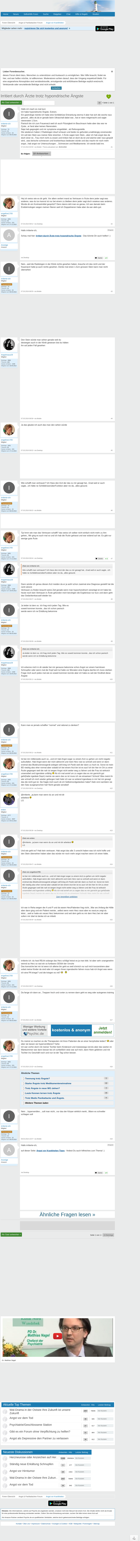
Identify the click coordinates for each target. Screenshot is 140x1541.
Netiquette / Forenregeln (83, 1524)
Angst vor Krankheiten (55, 1496)
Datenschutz (46, 1524)
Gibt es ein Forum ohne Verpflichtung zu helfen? (40, 1431)
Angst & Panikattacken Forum (30, 1496)
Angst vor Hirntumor (22, 1470)
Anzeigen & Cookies (59, 1524)
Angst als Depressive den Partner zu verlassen (39, 1438)
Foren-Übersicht (8, 1496)
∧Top (134, 1538)
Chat (68, 14)
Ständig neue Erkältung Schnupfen (31, 1464)
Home (5, 14)
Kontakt (19, 1524)
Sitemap (96, 1524)
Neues (16, 14)
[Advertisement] (47, 703)
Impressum (35, 1524)
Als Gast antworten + (11, 102)
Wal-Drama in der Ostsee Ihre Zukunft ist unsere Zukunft (45, 1477)
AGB (70, 1524)
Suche (46, 14)
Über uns (26, 1524)
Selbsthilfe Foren (31, 14)
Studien (96, 14)
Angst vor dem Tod (21, 1418)
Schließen (56, 88)
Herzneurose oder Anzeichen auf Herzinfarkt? (38, 1457)
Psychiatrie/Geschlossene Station (31, 1424)
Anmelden (108, 18)
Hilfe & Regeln (81, 14)
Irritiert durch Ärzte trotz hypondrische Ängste (42, 96)
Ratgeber (57, 14)
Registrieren (93, 18)
